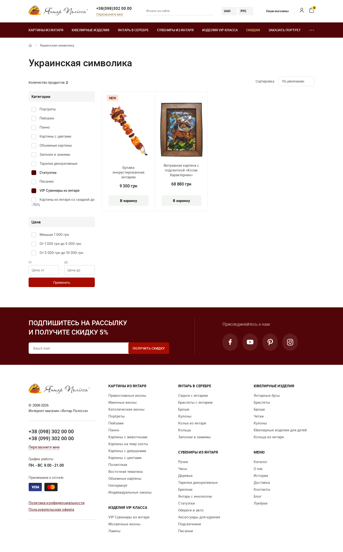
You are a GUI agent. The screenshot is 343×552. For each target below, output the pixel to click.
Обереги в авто (191, 510)
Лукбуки (260, 503)
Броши (183, 409)
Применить (61, 282)
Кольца (184, 430)
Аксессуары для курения (199, 517)
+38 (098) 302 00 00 (51, 431)
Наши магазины (274, 11)
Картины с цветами (55, 136)
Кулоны (185, 416)
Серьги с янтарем (193, 395)
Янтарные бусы (267, 395)
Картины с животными (127, 436)
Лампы (114, 530)
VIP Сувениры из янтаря (59, 190)
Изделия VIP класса (220, 30)
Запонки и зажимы (55, 154)
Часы (182, 468)
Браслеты (262, 402)
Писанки (47, 181)
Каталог (260, 461)
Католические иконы (126, 409)
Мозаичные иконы (124, 523)
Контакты (262, 489)
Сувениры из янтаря (175, 30)
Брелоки (185, 489)
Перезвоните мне (109, 14)
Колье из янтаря (192, 423)
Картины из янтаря (46, 30)
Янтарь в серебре (133, 30)
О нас (258, 468)
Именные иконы (122, 402)
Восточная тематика (125, 471)
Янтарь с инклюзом (195, 496)
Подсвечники (189, 523)
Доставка (262, 482)
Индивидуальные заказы (130, 492)
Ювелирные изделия (90, 30)
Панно (45, 127)
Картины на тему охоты (128, 443)
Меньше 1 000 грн (54, 234)
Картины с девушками (127, 450)
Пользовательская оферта (51, 509)
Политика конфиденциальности (57, 502)
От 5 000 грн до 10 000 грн (61, 253)
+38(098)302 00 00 (114, 8)
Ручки (183, 461)
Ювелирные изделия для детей (280, 430)
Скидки (253, 30)
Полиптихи (117, 464)
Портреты (48, 109)
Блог (258, 496)
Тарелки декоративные (58, 163)
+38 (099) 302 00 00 (51, 438)
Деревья (185, 475)
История (261, 475)
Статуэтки (48, 172)
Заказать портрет (284, 30)
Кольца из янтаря (269, 436)
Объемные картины (56, 145)
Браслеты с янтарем (195, 402)
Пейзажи (47, 118)
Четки (259, 416)
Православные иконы (127, 395)
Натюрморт (117, 485)
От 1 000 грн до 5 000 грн (60, 244)
